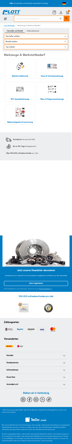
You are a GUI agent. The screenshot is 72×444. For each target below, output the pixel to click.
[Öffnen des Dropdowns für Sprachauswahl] (59, 3)
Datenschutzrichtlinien (45, 288)
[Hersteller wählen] (36, 36)
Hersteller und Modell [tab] (15, 31)
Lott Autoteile (9, 25)
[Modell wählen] (36, 41)
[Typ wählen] (36, 46)
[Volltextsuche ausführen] (67, 18)
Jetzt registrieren (36, 283)
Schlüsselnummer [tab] (33, 31)
